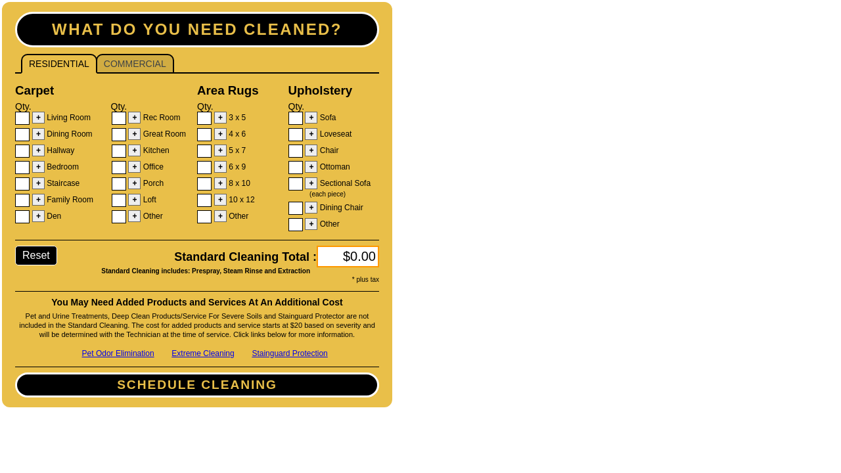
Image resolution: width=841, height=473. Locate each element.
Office (152, 166)
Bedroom (62, 166)
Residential (55, 61)
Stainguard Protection (289, 353)
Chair (327, 150)
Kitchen (155, 150)
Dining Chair (340, 207)
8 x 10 (238, 183)
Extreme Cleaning (202, 353)
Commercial (131, 61)
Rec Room (160, 117)
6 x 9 (236, 166)
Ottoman (333, 166)
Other (151, 216)
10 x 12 (241, 199)
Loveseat (334, 134)
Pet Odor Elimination (118, 353)
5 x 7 (236, 150)
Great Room (163, 134)
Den (53, 216)
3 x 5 (236, 117)
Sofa (326, 117)
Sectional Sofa (338, 188)
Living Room (68, 117)
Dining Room (69, 134)
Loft (148, 199)
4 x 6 (236, 134)
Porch (152, 183)
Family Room (69, 199)
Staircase (62, 183)
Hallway (59, 150)
